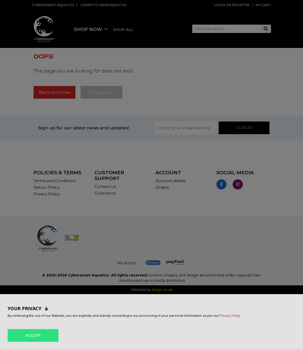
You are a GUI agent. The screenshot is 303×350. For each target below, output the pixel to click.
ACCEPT (33, 335)
